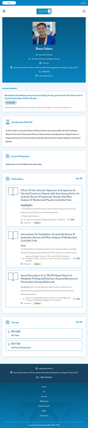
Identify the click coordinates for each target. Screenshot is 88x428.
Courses (44, 396)
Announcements (44, 406)
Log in (9, 3)
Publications (44, 415)
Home (44, 387)
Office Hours (44, 401)
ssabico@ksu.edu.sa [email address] (46, 76)
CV (44, 391)
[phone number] (45, 71)
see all (79, 178)
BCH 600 (15, 331)
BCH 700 (15, 343)
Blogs (44, 411)
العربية (83, 3)
